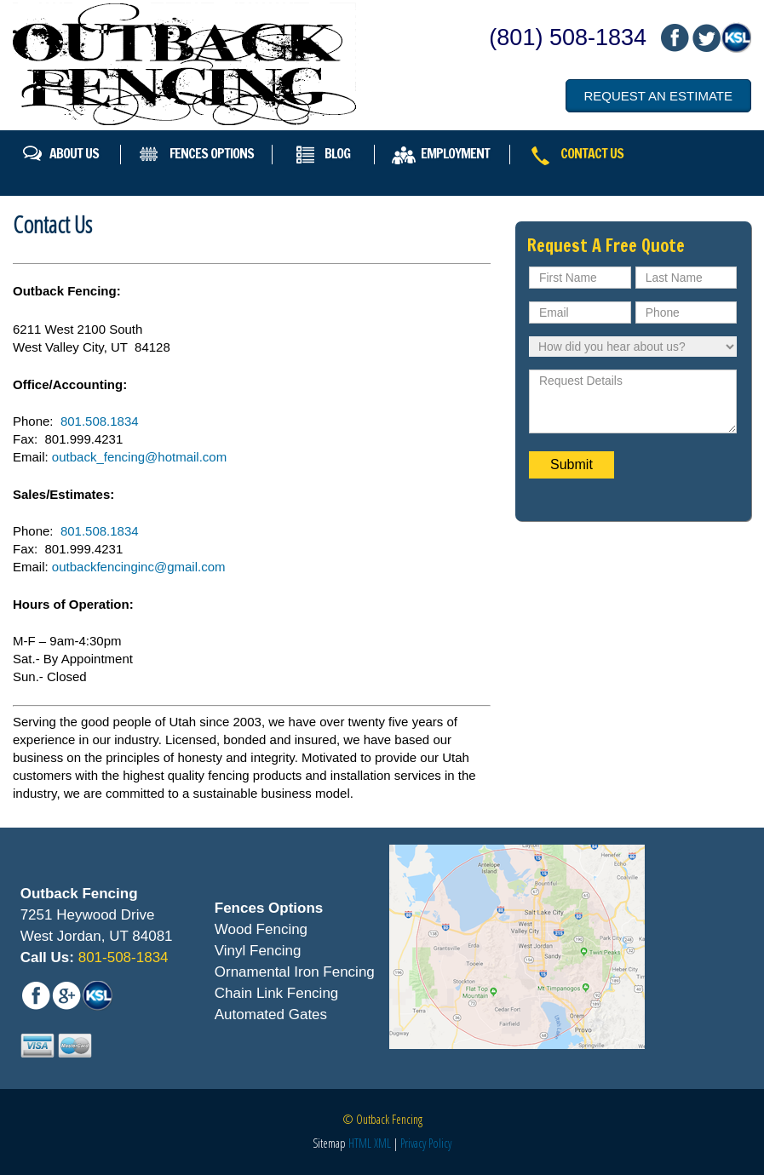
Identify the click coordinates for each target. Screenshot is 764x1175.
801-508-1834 (121, 957)
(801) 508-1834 (567, 37)
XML (382, 1143)
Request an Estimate (658, 96)
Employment (455, 153)
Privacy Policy (425, 1143)
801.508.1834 (99, 421)
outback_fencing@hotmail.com (139, 457)
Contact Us (591, 153)
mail (705, 38)
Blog (337, 153)
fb (674, 38)
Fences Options (211, 153)
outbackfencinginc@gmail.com (139, 566)
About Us (74, 153)
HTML (359, 1143)
